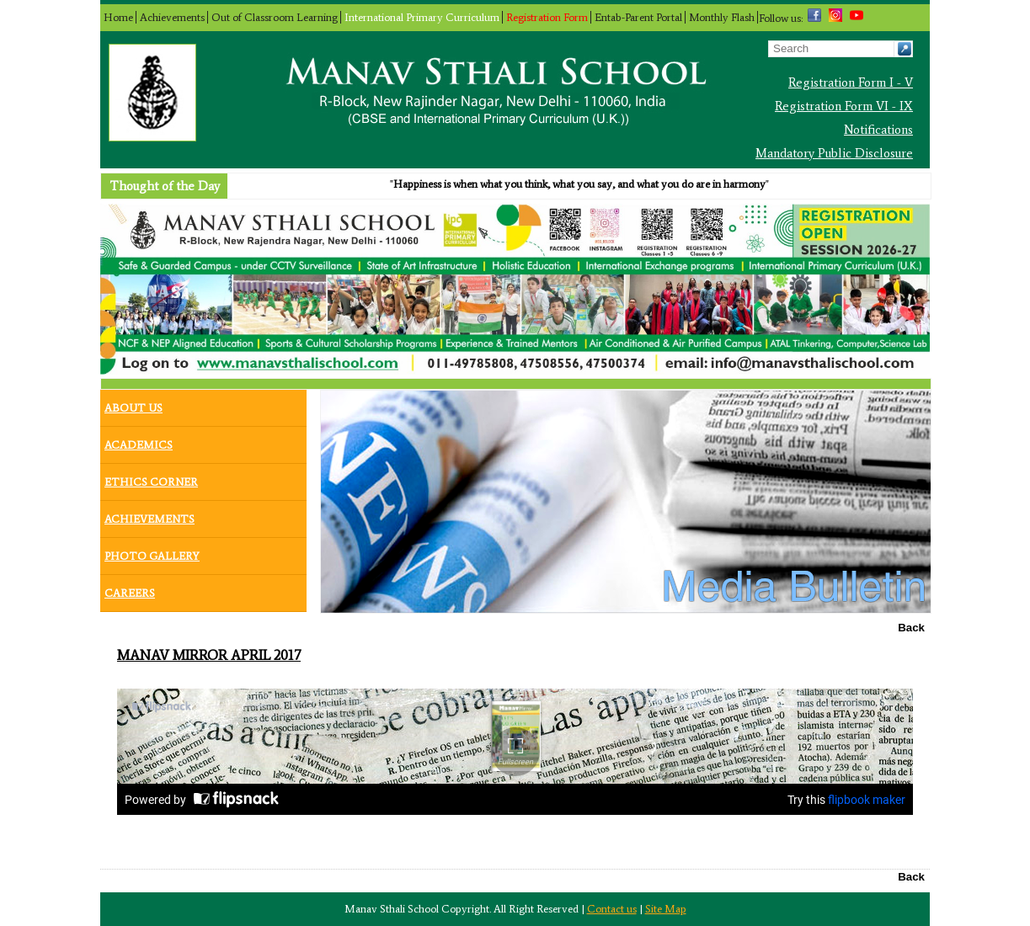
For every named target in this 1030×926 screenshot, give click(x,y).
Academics (138, 441)
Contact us (612, 908)
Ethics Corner (151, 478)
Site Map (665, 908)
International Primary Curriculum (421, 17)
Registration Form (547, 17)
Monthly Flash (722, 17)
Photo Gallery (152, 552)
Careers (129, 589)
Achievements (172, 17)
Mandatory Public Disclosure (834, 153)
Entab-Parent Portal (638, 17)
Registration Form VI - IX (844, 106)
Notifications (878, 129)
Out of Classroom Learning (274, 17)
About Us (133, 404)
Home (118, 17)
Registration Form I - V (850, 82)
